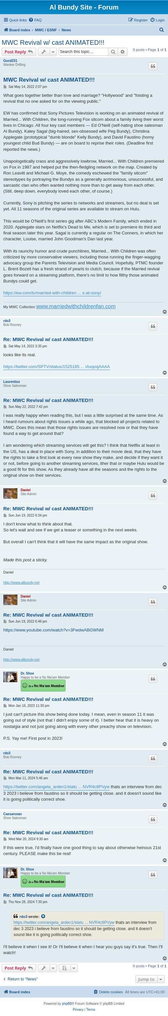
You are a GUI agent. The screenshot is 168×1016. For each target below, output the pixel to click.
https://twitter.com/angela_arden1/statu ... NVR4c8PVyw (56, 786)
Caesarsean (12, 814)
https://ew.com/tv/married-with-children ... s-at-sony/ (52, 292)
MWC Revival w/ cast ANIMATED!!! (53, 42)
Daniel (26, 490)
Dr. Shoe (27, 673)
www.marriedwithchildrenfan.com (76, 306)
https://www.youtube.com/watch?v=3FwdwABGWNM (53, 630)
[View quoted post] (43, 917)
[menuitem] (35, 20)
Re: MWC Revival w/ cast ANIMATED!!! (48, 339)
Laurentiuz (11, 382)
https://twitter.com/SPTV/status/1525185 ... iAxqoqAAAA (56, 366)
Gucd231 (10, 61)
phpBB (67, 1003)
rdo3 (7, 321)
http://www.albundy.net (21, 582)
